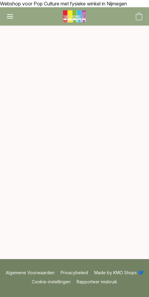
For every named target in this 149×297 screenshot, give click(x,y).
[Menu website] (10, 16)
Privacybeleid (74, 272)
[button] (74, 16)
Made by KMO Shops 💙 (118, 272)
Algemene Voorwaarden (30, 272)
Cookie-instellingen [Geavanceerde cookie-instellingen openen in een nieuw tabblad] (51, 281)
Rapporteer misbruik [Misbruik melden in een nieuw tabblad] (97, 281)
